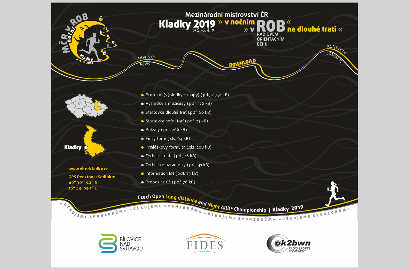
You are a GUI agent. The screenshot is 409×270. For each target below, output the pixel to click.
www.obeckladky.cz (88, 169)
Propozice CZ (158, 182)
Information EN (160, 173)
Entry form (156, 138)
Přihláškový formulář (165, 147)
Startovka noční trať (165, 121)
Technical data (159, 156)
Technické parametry (166, 165)
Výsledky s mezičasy (166, 103)
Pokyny (153, 130)
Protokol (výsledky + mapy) (172, 95)
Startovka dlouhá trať (166, 112)
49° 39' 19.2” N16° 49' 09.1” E (82, 185)
